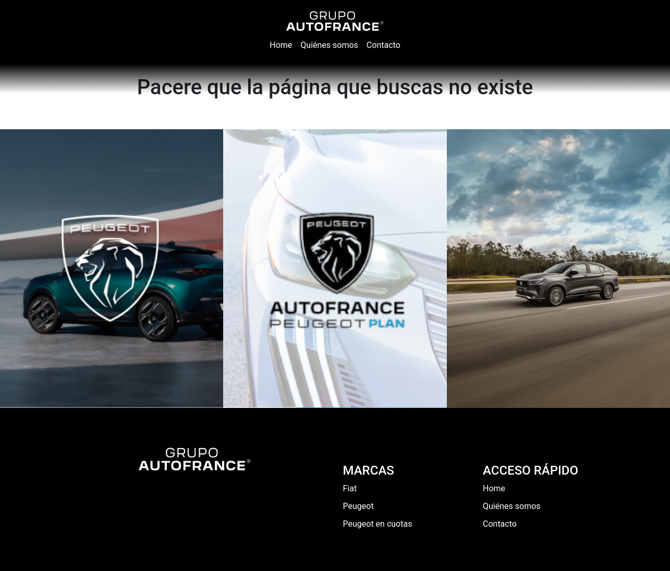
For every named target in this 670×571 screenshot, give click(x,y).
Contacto (500, 524)
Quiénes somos (512, 506)
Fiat (350, 488)
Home (494, 488)
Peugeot (358, 506)
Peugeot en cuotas (377, 524)
